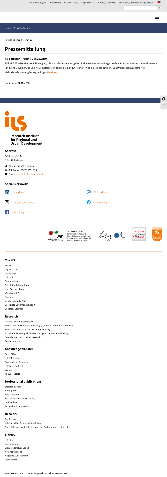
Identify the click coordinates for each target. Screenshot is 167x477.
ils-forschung (17, 192)
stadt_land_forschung (22, 202)
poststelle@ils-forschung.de (30, 174)
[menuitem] (159, 3)
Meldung (52, 72)
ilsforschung (17, 212)
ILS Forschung (100, 202)
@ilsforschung (100, 192)
